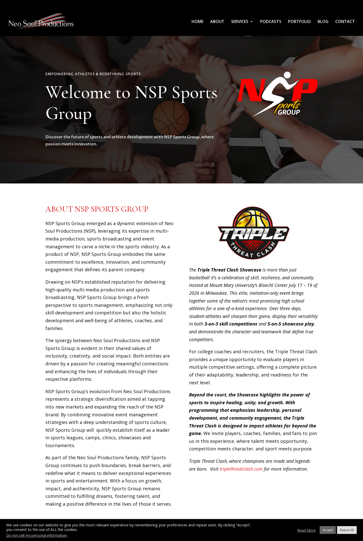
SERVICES (239, 22)
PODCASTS (270, 22)
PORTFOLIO (299, 22)
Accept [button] (328, 530)
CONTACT (345, 22)
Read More (306, 530)
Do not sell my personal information (36, 535)
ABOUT (217, 22)
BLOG (323, 22)
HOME (197, 22)
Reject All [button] (347, 530)
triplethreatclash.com (241, 469)
